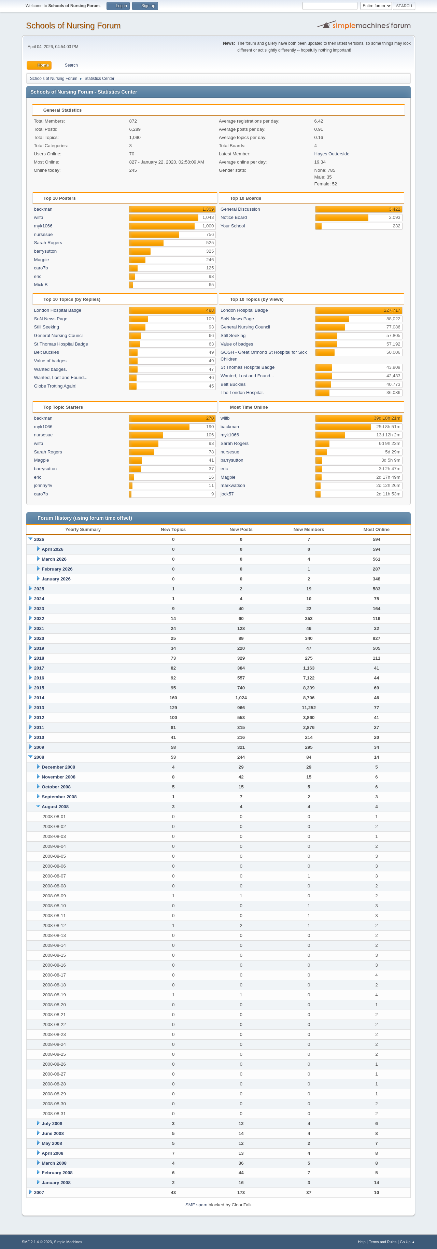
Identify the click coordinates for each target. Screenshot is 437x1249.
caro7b (41, 267)
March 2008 (54, 1163)
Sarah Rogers (48, 242)
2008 (39, 757)
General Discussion (240, 209)
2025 (39, 588)
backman (43, 209)
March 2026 (54, 559)
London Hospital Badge (58, 310)
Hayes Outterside (332, 153)
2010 (39, 737)
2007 (39, 1192)
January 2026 (56, 578)
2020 (39, 638)
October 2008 (56, 786)
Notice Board (234, 217)
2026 (39, 539)
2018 (39, 658)
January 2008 (56, 1182)
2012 (39, 717)
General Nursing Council (59, 335)
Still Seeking (46, 326)
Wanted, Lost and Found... (61, 377)
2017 (39, 668)
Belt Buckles (46, 352)
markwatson (233, 485)
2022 (39, 618)
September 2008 (59, 796)
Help (362, 1242)
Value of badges (50, 360)
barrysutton (45, 251)
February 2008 (57, 1172)
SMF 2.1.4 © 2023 (37, 1242)
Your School (233, 225)
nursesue (43, 234)
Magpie (41, 259)
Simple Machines (68, 1242)
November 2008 (58, 777)
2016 (39, 677)
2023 (39, 608)
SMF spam (196, 1204)
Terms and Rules (383, 1242)
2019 (39, 648)
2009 (39, 747)
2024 (39, 598)
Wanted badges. (50, 369)
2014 (39, 697)
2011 (39, 727)
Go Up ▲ (407, 1242)
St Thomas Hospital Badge (61, 344)
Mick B (41, 284)
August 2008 (55, 806)
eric (37, 276)
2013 (39, 707)
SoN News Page (51, 318)
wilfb (38, 217)
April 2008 (53, 1153)
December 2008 (58, 767)
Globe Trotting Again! (55, 386)
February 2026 (57, 569)
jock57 (227, 493)
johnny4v (43, 485)
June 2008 (53, 1133)
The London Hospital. (242, 392)
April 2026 (53, 549)
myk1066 (43, 225)
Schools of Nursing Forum (73, 25)
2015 (39, 687)
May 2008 (52, 1143)
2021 (39, 628)
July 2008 (52, 1123)
